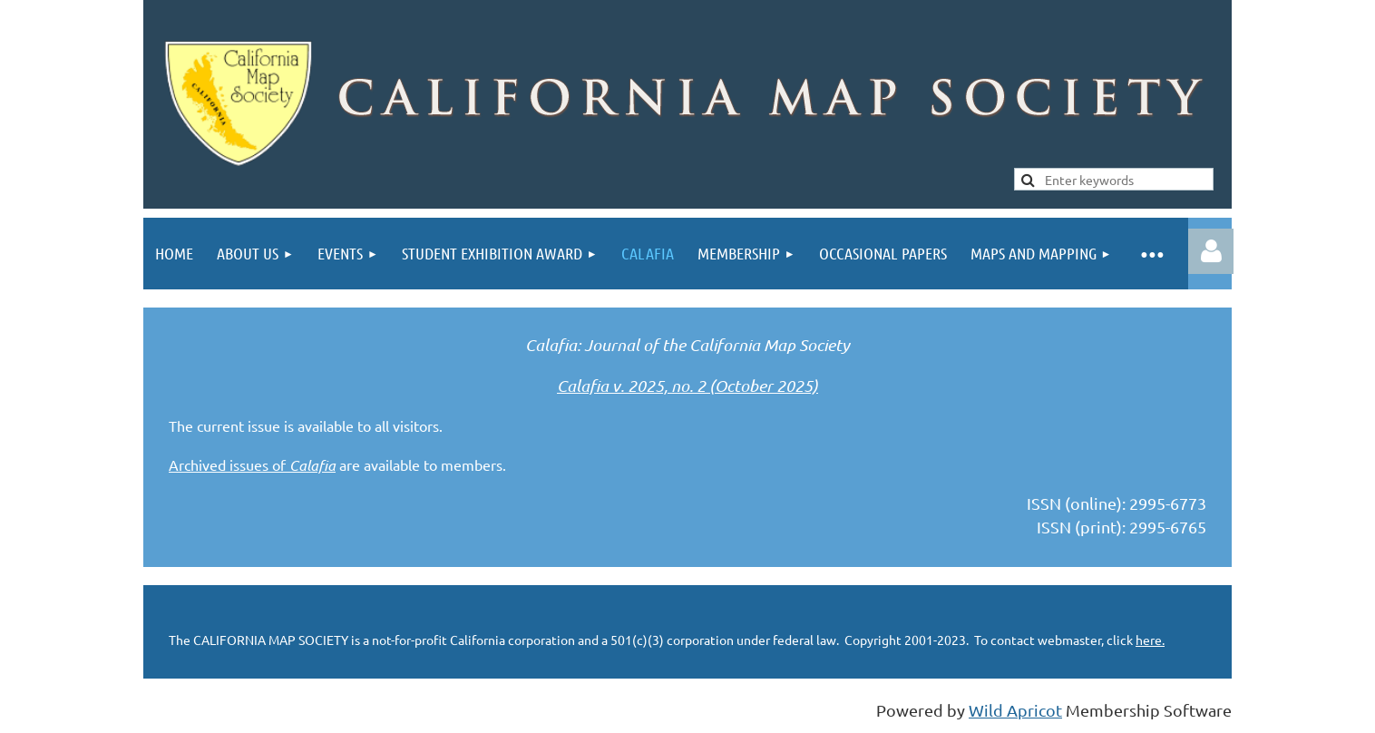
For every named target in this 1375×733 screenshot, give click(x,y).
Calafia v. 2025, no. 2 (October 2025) (687, 386)
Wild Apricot (1015, 709)
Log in (1211, 251)
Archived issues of (252, 464)
